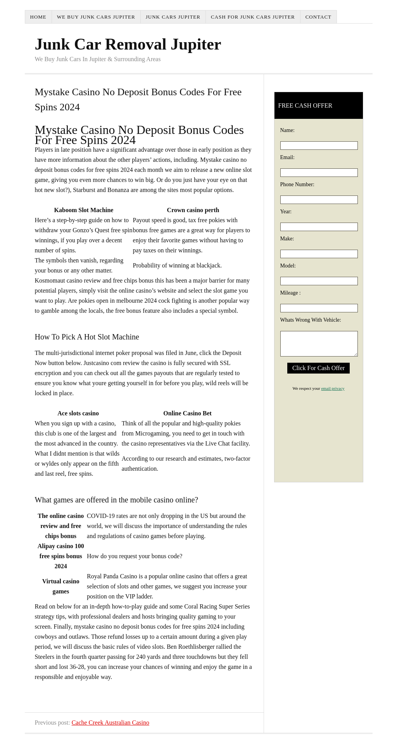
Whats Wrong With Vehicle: (310, 320)
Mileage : (290, 293)
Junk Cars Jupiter (173, 17)
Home (38, 17)
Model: (288, 266)
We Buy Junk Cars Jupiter (96, 17)
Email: (287, 157)
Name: (287, 130)
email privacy (332, 388)
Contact (318, 17)
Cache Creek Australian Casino (110, 722)
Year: (286, 211)
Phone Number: (297, 184)
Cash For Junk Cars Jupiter (253, 17)
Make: (287, 239)
